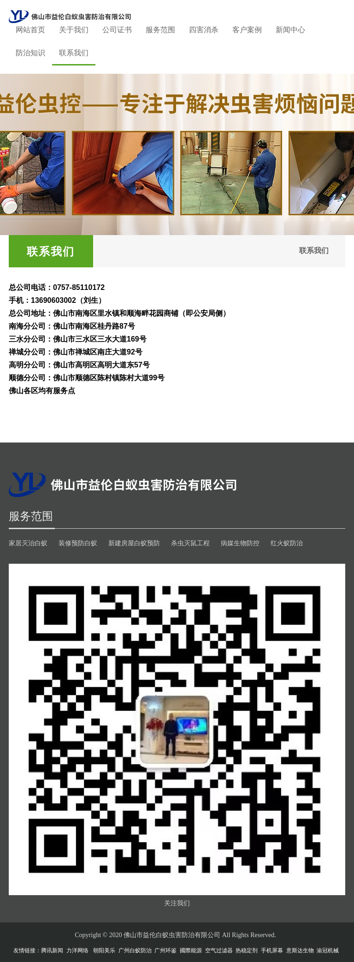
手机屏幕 (272, 950)
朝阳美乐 (104, 950)
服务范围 (160, 30)
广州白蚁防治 (135, 950)
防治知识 (30, 53)
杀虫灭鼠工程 (190, 543)
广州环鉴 (165, 950)
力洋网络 (77, 950)
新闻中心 (290, 30)
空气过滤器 (219, 950)
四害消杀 (203, 30)
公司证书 (117, 30)
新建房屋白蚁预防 (134, 543)
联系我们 (73, 53)
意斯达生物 (300, 950)
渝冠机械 (328, 950)
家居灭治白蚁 (28, 543)
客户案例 (247, 30)
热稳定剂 (247, 950)
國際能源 (191, 950)
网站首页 (30, 30)
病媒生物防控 (240, 543)
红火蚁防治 (287, 543)
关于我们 (73, 30)
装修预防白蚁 (78, 543)
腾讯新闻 (52, 950)
